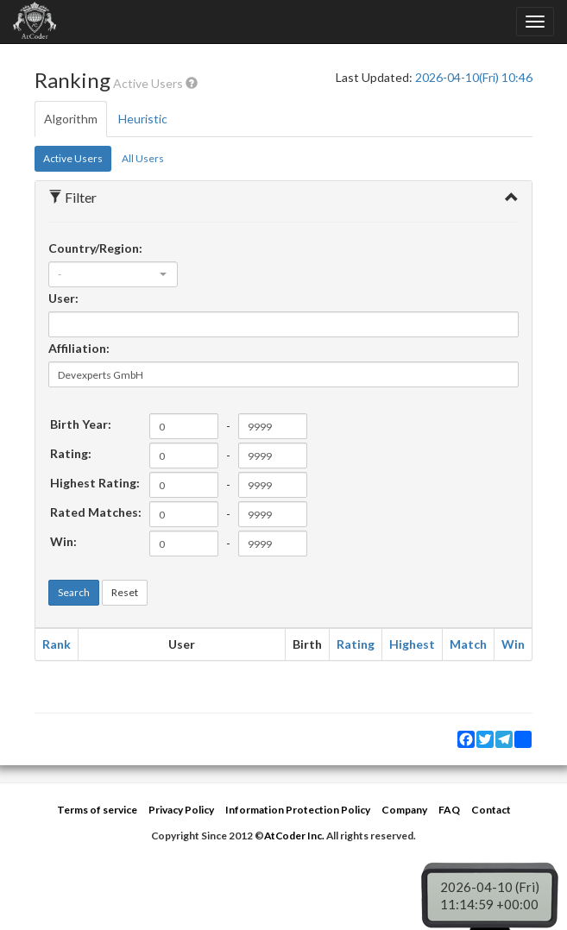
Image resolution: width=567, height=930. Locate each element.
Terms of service (97, 809)
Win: (63, 541)
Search (74, 592)
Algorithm (71, 118)
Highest (412, 644)
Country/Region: (95, 248)
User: (63, 298)
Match (468, 644)
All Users (143, 158)
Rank (56, 644)
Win (513, 644)
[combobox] (113, 274)
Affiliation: (79, 348)
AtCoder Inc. (294, 835)
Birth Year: (80, 424)
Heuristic (142, 118)
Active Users (73, 158)
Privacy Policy (181, 809)
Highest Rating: (95, 482)
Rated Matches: (96, 512)
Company (404, 809)
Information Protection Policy (297, 809)
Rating (356, 644)
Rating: (70, 453)
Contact (491, 809)
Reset (124, 592)
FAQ (449, 809)
